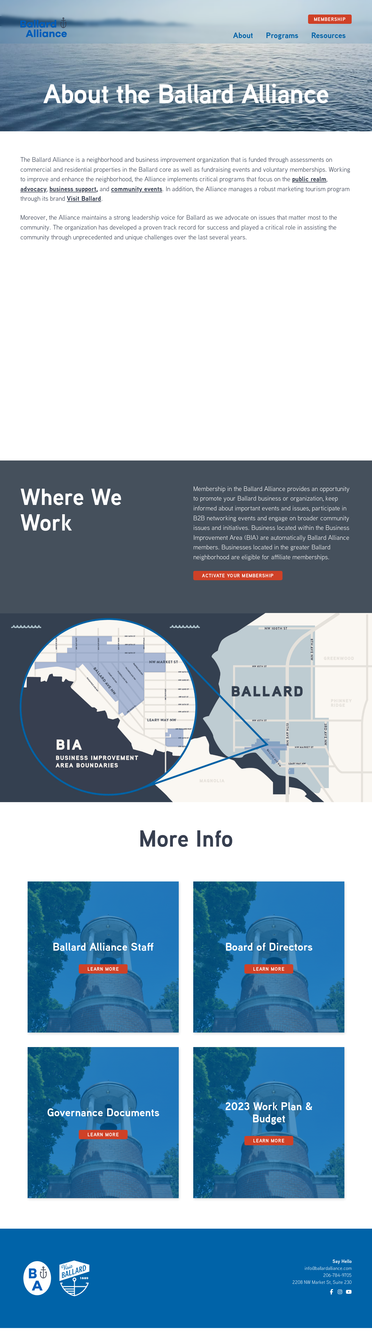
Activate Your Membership (238, 575)
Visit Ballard (84, 198)
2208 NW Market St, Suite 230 (322, 1282)
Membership (330, 19)
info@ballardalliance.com (328, 1268)
